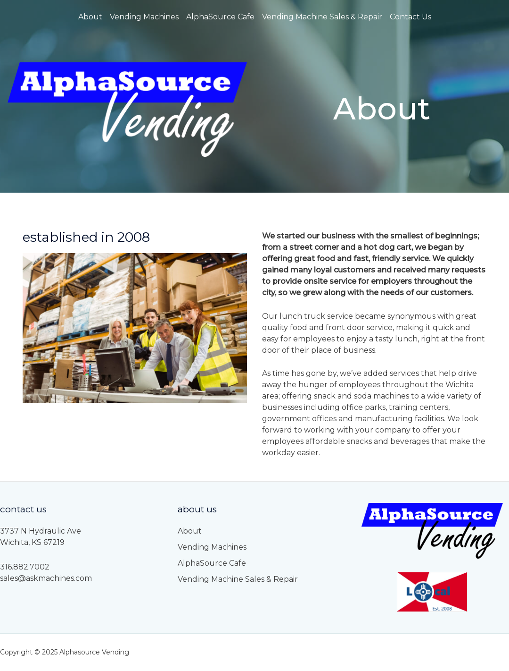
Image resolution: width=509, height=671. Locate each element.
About (90, 16)
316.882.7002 (24, 566)
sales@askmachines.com (46, 578)
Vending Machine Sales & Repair (322, 16)
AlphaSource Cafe (220, 16)
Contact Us (410, 16)
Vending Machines (144, 16)
